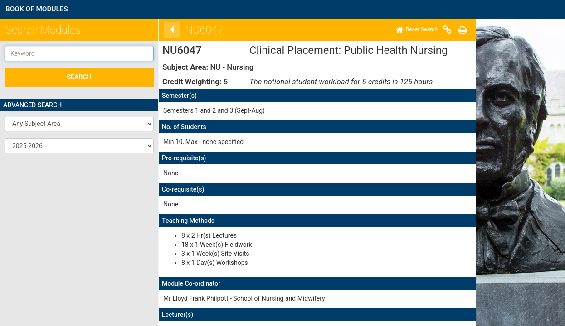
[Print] (450, 30)
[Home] (404, 30)
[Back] (159, 30)
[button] (79, 123)
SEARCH (79, 77)
